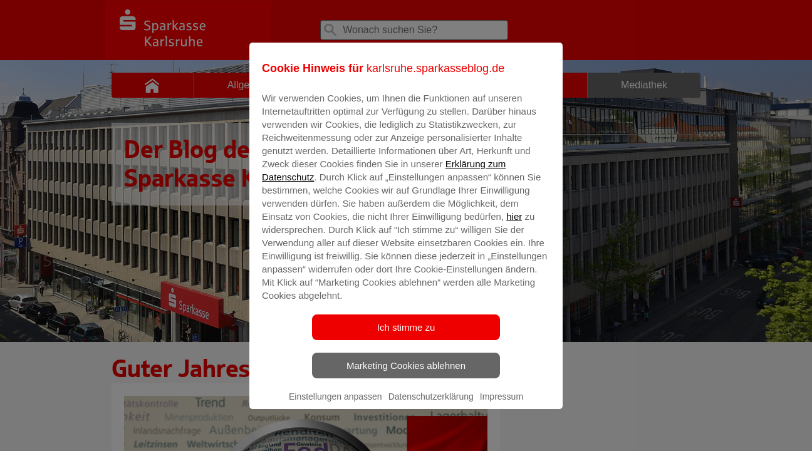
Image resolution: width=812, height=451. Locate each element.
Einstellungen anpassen (335, 405)
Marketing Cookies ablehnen (406, 374)
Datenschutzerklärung (431, 405)
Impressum (501, 405)
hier (514, 225)
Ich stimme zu (406, 336)
